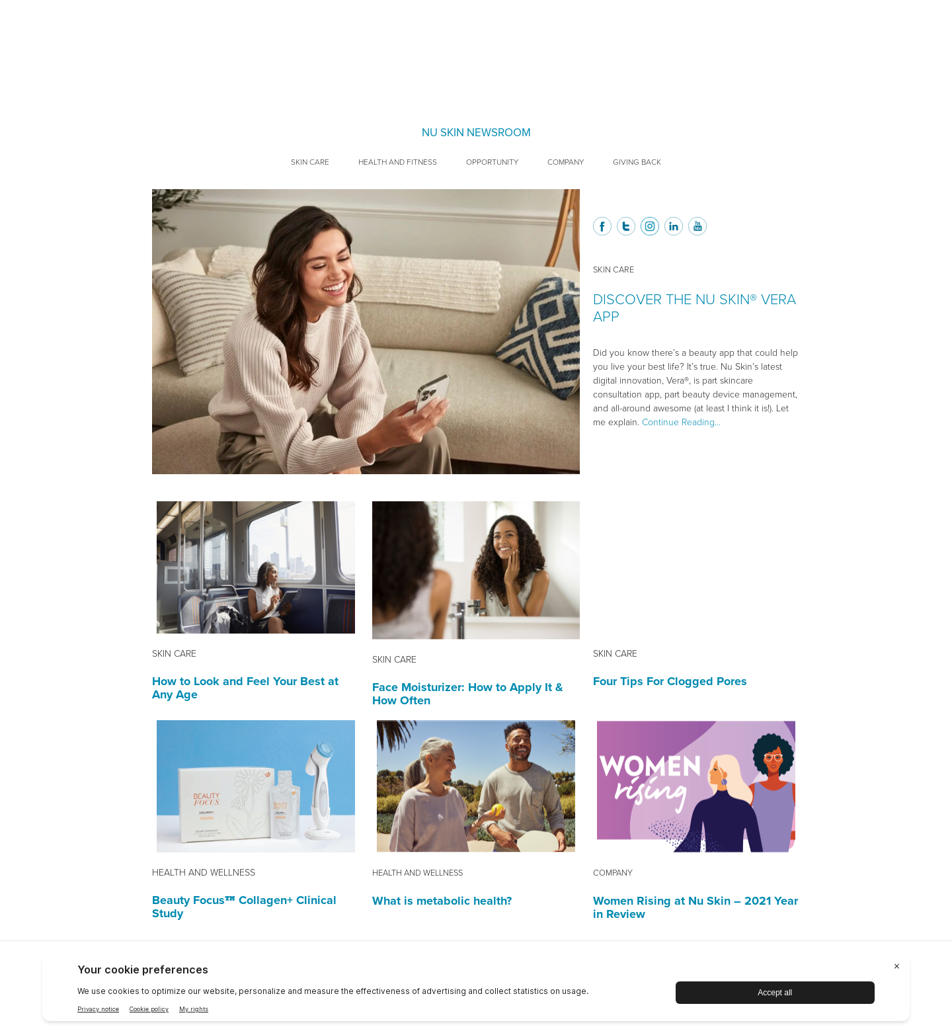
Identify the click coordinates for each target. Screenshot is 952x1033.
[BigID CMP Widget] (476, 990)
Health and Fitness (397, 162)
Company (565, 162)
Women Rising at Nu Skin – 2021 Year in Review (695, 907)
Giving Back (637, 162)
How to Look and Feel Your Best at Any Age (245, 688)
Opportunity (492, 162)
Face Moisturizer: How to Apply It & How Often (467, 694)
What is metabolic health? (442, 900)
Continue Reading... (681, 422)
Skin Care (310, 162)
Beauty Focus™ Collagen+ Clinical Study (244, 907)
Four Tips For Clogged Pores (670, 681)
